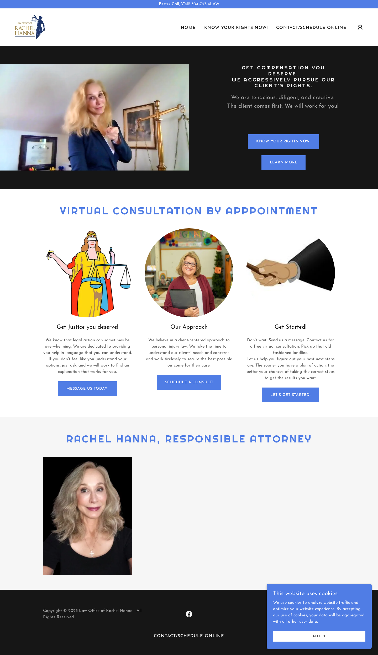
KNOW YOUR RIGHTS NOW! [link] (236, 28)
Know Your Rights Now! (283, 141)
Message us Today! (87, 389)
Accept (319, 636)
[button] (360, 27)
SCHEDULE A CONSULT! (189, 382)
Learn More (283, 162)
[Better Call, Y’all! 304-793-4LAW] (189, 4)
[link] (29, 27)
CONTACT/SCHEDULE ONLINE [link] (311, 28)
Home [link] (188, 28)
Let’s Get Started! (290, 395)
